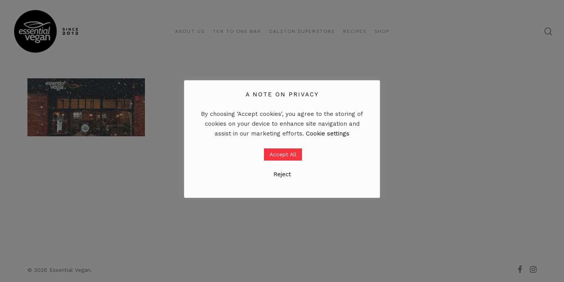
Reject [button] (282, 174)
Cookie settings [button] (327, 133)
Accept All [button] (282, 154)
